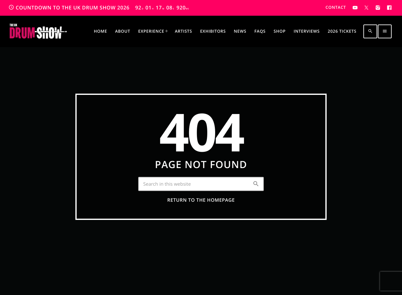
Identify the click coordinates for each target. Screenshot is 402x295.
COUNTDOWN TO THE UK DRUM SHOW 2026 (98, 7)
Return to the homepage (201, 200)
